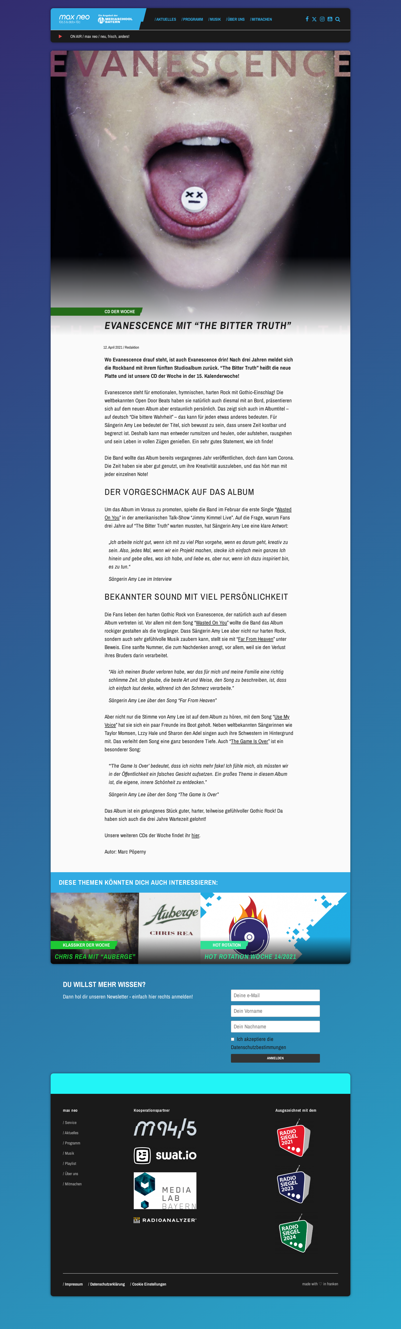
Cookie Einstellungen (149, 1284)
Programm (193, 19)
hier (195, 835)
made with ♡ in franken (320, 1284)
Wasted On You (211, 622)
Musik (215, 19)
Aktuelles (166, 19)
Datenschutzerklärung (107, 1284)
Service (70, 1122)
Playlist (70, 1163)
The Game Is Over (249, 741)
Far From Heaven (255, 639)
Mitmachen (262, 19)
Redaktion (132, 347)
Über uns (236, 19)
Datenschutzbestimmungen (258, 1047)
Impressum (74, 1284)
